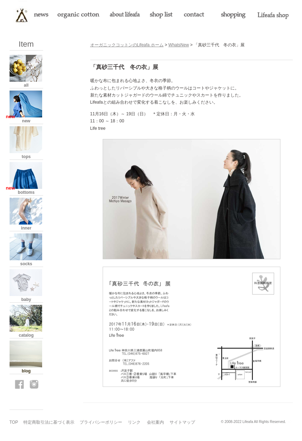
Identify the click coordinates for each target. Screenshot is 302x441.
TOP (14, 422)
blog (26, 371)
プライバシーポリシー (101, 422)
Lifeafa (248, 422)
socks (26, 263)
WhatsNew (179, 44)
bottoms (26, 192)
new (26, 120)
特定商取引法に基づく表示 (48, 422)
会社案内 (155, 422)
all (26, 85)
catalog (26, 335)
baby (26, 299)
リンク (134, 422)
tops (26, 156)
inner (26, 228)
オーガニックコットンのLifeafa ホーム (127, 44)
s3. (290, 422)
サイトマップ (182, 422)
